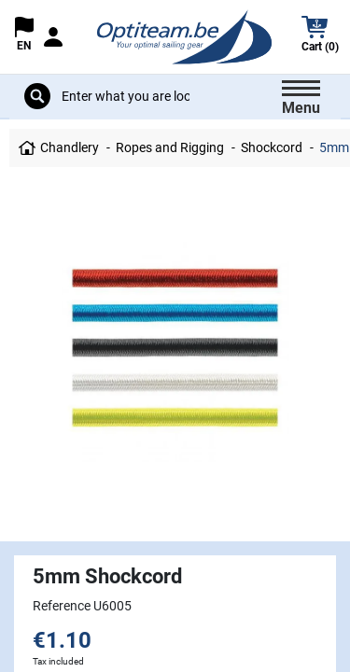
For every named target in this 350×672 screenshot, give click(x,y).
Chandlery (69, 147)
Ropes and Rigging (170, 147)
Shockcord (271, 147)
